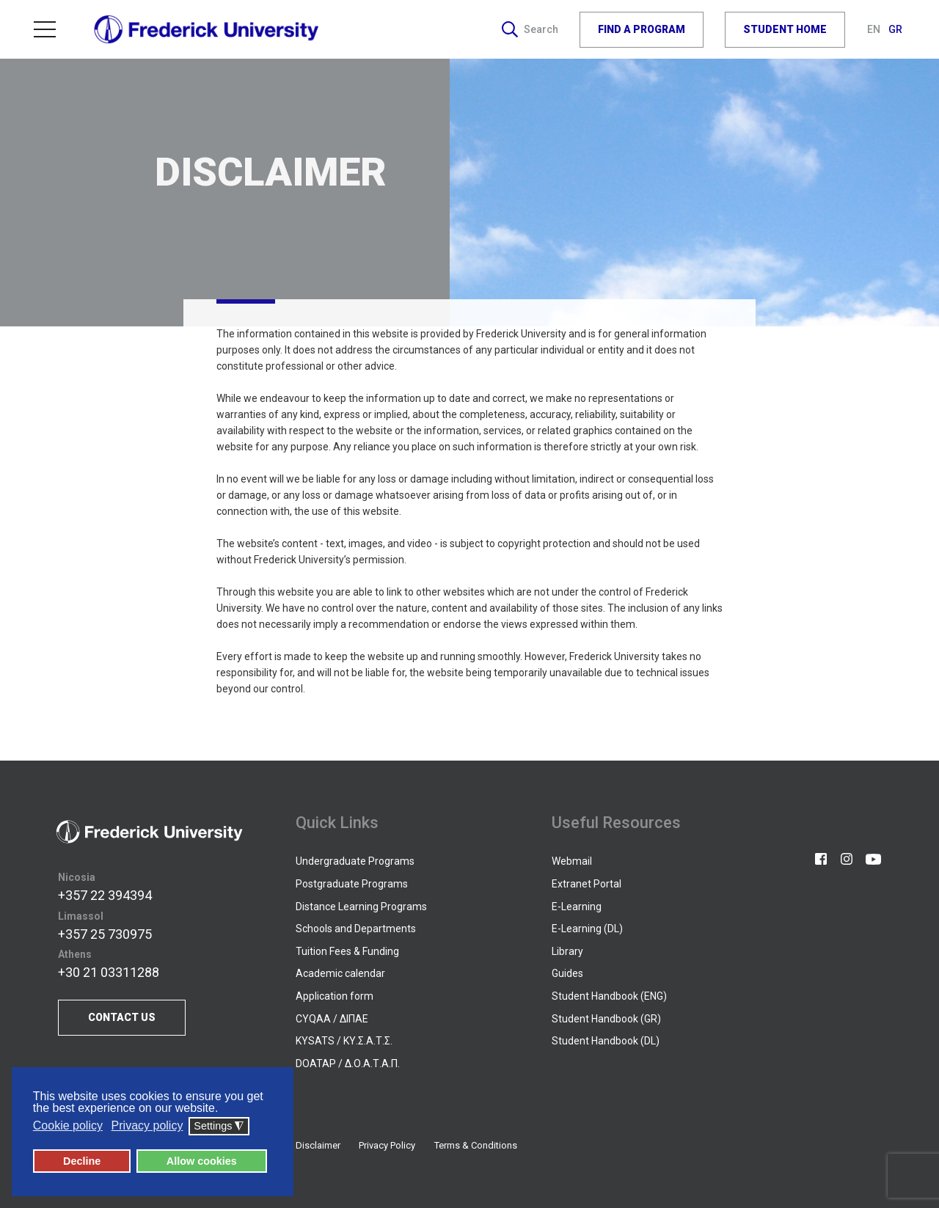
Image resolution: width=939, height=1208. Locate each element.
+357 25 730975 (105, 934)
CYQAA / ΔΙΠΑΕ (332, 1019)
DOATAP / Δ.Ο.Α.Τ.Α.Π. (348, 1063)
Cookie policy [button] (68, 1126)
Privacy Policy (387, 1145)
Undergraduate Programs (355, 861)
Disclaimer (318, 1145)
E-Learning (577, 906)
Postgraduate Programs (352, 884)
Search (530, 29)
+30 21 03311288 (108, 972)
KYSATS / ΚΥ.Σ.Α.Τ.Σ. (344, 1041)
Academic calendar (340, 973)
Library (567, 951)
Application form (334, 996)
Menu (45, 29)
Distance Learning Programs (361, 906)
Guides (567, 973)
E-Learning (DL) (587, 928)
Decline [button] (82, 1161)
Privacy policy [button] (147, 1126)
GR (895, 29)
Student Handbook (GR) (606, 1019)
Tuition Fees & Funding (347, 951)
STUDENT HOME (785, 29)
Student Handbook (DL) (606, 1041)
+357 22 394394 (105, 895)
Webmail (572, 861)
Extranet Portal (586, 884)
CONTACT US (122, 1017)
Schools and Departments (356, 928)
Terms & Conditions (475, 1145)
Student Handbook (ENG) (609, 996)
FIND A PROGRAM (641, 29)
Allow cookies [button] (202, 1161)
